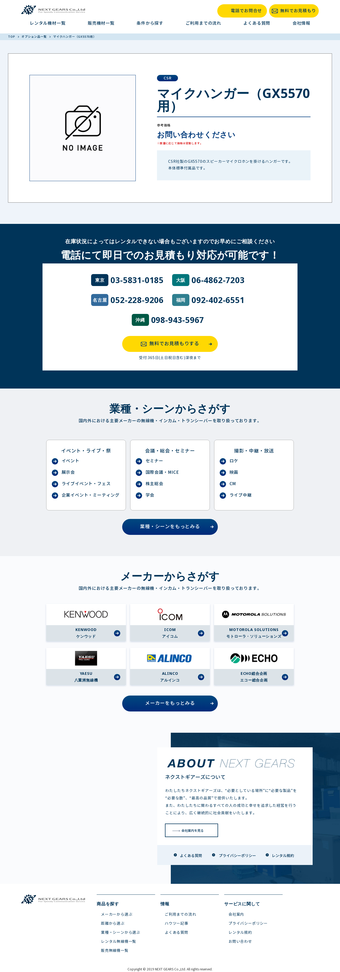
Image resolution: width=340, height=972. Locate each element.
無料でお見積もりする (178, 344)
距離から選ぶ (113, 923)
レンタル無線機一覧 (118, 941)
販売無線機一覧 (115, 950)
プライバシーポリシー (248, 923)
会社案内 (236, 914)
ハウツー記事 (176, 923)
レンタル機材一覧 (47, 23)
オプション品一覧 (34, 37)
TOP (12, 37)
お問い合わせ (240, 941)
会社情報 (301, 23)
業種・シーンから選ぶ (120, 932)
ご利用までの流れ (203, 23)
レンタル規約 (240, 932)
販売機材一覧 (101, 23)
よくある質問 (256, 23)
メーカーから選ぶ (116, 914)
